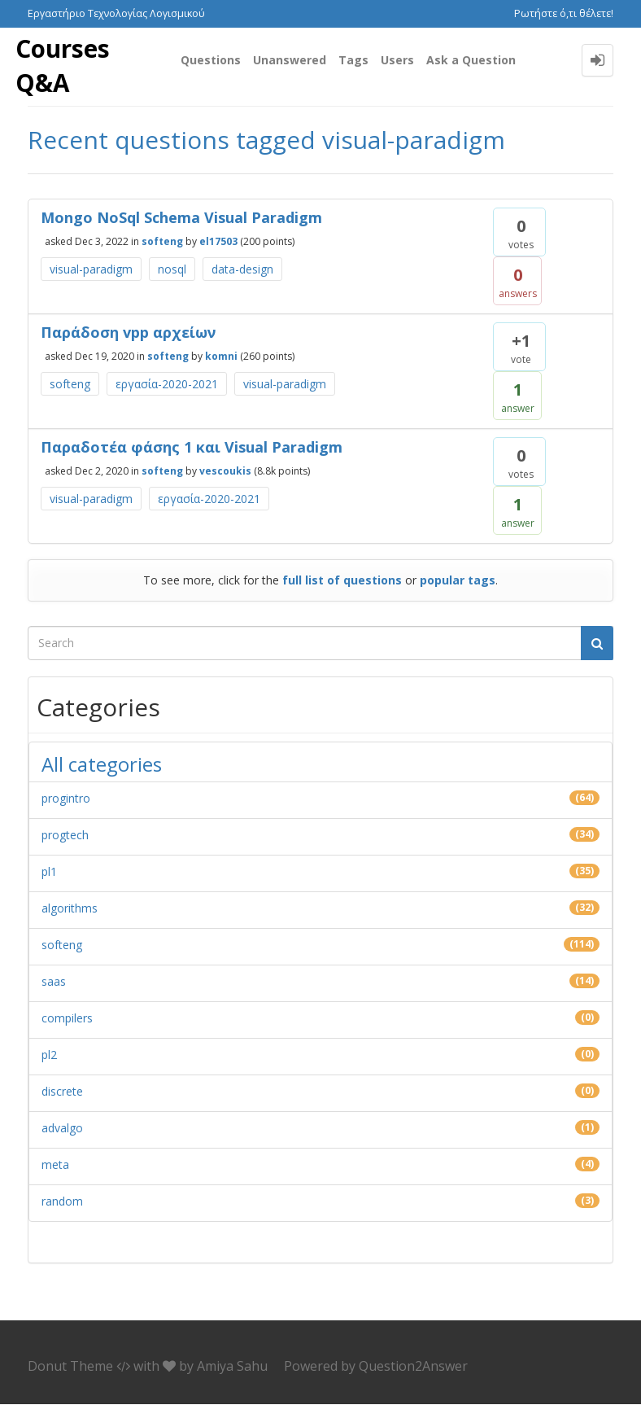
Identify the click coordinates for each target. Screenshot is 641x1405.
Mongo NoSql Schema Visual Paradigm (181, 218)
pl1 (49, 872)
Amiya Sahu (232, 1367)
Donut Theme (70, 1367)
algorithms (69, 909)
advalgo (62, 1128)
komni (221, 357)
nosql (172, 270)
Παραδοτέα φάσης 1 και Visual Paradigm (191, 447)
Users (397, 60)
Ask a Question (471, 60)
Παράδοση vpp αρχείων (128, 333)
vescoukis (225, 472)
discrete (62, 1092)
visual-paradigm (91, 270)
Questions (211, 60)
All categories (101, 764)
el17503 (218, 242)
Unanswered (289, 60)
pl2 (49, 1055)
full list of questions (342, 581)
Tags (353, 60)
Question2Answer (413, 1367)
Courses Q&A (62, 66)
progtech (65, 835)
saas (53, 982)
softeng (162, 242)
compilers (67, 1018)
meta (55, 1165)
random (62, 1202)
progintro (65, 799)
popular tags (457, 581)
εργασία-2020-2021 (167, 384)
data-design (242, 270)
